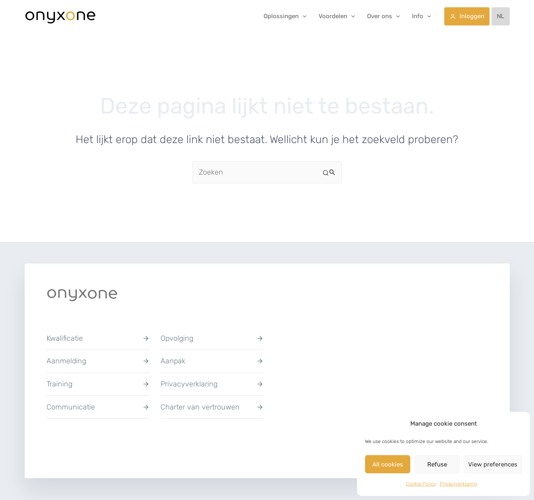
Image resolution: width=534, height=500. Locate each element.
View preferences (492, 464)
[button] (302, 16)
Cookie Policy (421, 484)
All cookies (387, 464)
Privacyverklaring (458, 484)
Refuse (437, 464)
